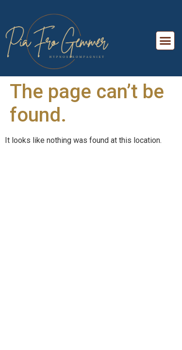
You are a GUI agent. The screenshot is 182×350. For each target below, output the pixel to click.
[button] (165, 41)
